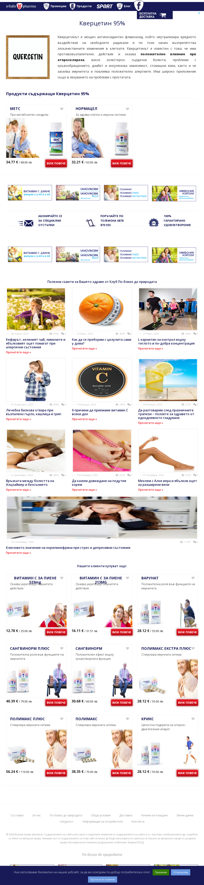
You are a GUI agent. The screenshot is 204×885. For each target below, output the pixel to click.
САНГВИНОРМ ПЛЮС (30, 648)
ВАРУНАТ (150, 578)
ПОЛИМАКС (86, 718)
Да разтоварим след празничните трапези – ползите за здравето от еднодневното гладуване (166, 414)
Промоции (58, 6)
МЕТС (15, 108)
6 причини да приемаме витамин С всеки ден (100, 412)
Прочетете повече (102, 879)
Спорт (103, 6)
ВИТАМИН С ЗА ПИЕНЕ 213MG (100, 580)
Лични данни (185, 815)
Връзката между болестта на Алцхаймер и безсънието (30, 483)
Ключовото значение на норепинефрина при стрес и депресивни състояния (68, 547)
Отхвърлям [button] (180, 872)
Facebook (141, 6)
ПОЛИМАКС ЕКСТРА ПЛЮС (166, 648)
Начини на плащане (154, 815)
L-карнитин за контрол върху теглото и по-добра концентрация (166, 341)
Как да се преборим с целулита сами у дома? (101, 341)
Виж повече (56, 163)
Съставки (17, 815)
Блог (127, 6)
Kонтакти (137, 821)
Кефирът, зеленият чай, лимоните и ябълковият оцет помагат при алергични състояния (35, 343)
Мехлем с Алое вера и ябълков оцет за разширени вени (167, 483)
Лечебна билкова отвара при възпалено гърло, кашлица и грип (33, 412)
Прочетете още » (18, 352)
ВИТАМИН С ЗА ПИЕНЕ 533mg (35, 580)
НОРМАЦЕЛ (86, 108)
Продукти (84, 6)
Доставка (125, 815)
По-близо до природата (66, 815)
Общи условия (101, 815)
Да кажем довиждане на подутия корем (99, 483)
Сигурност (67, 821)
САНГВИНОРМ (89, 648)
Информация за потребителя (102, 821)
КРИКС (147, 718)
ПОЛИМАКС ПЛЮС (27, 718)
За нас (36, 815)
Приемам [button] (161, 872)
